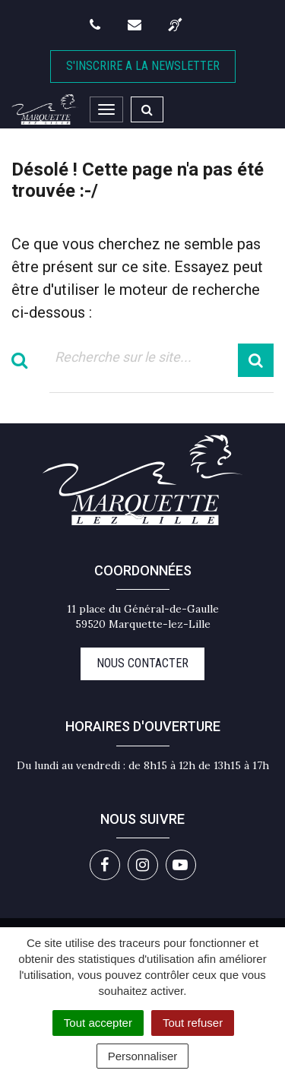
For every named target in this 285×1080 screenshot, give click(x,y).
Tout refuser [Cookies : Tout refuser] (193, 1022)
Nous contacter (142, 663)
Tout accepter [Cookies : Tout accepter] (98, 1022)
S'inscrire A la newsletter (143, 66)
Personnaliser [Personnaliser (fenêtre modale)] (143, 1056)
